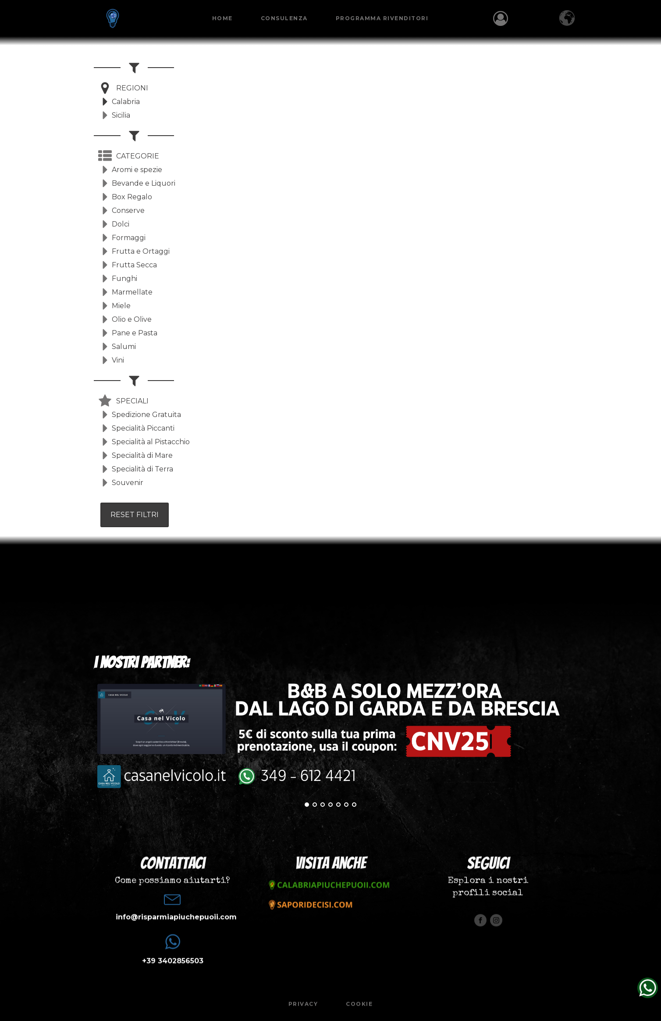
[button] (123, 88)
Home (224, 18)
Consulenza (286, 18)
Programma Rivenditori (384, 18)
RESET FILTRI (134, 514)
